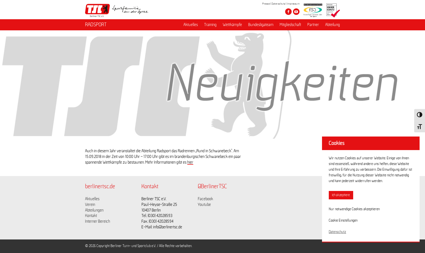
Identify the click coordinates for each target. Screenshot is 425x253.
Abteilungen (94, 210)
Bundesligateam (260, 24)
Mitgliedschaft (290, 24)
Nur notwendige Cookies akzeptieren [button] (354, 209)
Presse (266, 3)
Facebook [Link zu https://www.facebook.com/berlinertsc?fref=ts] (205, 199)
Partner (313, 24)
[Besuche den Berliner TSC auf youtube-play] (296, 11)
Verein (90, 204)
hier (190, 162)
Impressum (293, 3)
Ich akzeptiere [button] (341, 195)
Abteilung (332, 24)
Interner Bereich (97, 221)
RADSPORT (96, 24)
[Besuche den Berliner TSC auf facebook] (288, 11)
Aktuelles (190, 24)
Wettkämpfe (232, 24)
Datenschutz (278, 3)
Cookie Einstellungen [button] (343, 220)
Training (210, 24)
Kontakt (91, 215)
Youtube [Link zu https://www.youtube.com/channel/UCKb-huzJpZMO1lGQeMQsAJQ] (204, 204)
